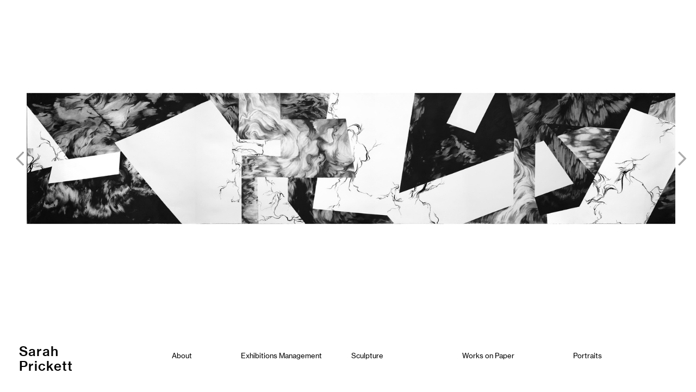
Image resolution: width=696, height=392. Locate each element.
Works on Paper (488, 355)
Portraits (587, 355)
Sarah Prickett (48, 358)
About (182, 355)
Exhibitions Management (281, 355)
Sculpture (367, 355)
